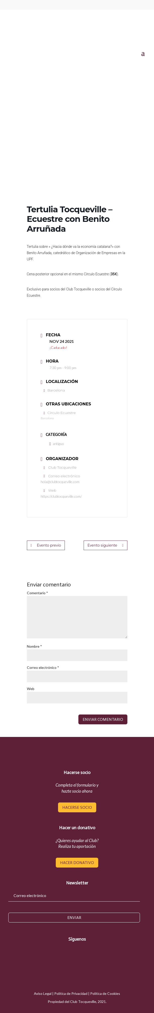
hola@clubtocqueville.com (60, 482)
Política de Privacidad (70, 993)
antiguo (56, 443)
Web (30, 689)
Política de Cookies (105, 993)
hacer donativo (77, 862)
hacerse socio (77, 807)
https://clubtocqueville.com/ (61, 496)
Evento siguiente (106, 545)
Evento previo (46, 545)
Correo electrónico (43, 667)
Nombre (34, 646)
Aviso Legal (43, 993)
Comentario (37, 593)
